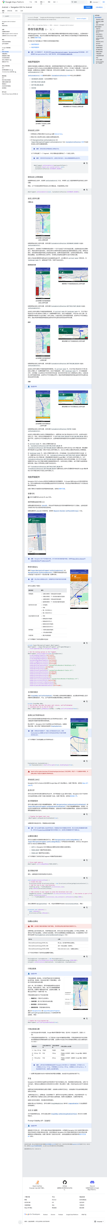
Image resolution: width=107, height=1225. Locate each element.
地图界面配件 (35, 47)
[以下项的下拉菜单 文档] (44, 2)
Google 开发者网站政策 (36, 1146)
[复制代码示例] (87, 163)
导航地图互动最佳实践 (66, 54)
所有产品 (84, 1214)
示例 (16, 11)
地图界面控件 (35, 44)
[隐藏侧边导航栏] (20, 1222)
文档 (51, 25)
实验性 (32, 973)
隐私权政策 (31, 1221)
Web (53, 1205)
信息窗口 (72, 796)
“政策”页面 (38, 37)
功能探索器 (27, 1205)
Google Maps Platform (42, 25)
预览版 (32, 386)
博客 (49, 2)
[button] (58, 497)
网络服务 (54, 1207)
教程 (25, 1199)
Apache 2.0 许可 (76, 1144)
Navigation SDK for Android (21, 7)
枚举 (60, 75)
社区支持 (81, 1202)
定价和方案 (27, 1202)
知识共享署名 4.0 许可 (50, 1144)
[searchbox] (11, 16)
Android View (58, 134)
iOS (53, 1202)
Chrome (53, 1214)
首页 (29, 25)
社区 (54, 2)
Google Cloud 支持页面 (44, 830)
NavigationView (36, 1011)
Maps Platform (14, 2)
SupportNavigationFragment (51, 1011)
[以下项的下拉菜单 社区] (58, 2)
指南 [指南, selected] (3, 11)
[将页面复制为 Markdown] (50, 29)
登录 (104, 2)
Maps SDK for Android (78, 558)
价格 (36, 2)
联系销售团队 (99, 7)
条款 (25, 1221)
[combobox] (79, 2)
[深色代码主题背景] (84, 163)
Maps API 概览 (28, 1207)
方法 (35, 75)
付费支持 (81, 1205)
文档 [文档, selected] (41, 2)
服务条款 (81, 1207)
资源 (21, 11)
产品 (30, 2)
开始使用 (88, 7)
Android (5, 7)
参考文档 (9, 11)
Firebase (60, 1214)
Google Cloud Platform (72, 1214)
